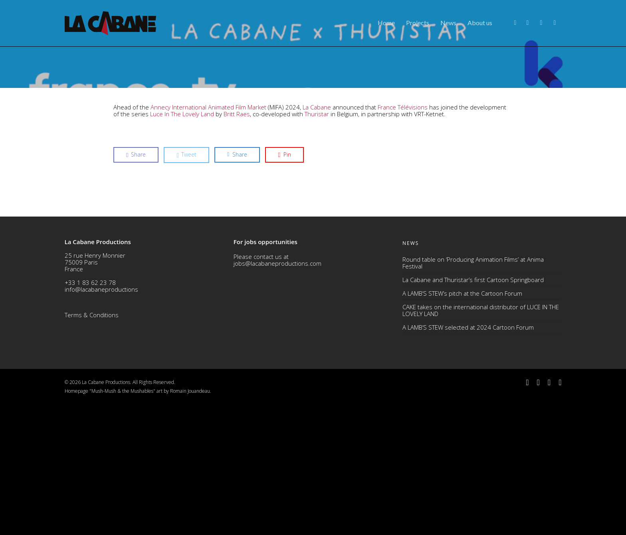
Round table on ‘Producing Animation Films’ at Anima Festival (473, 394)
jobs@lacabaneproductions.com (277, 395)
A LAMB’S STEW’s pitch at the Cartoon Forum (462, 425)
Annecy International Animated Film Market (208, 239)
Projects (417, 22)
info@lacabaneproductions (101, 421)
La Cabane (317, 239)
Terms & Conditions (92, 446)
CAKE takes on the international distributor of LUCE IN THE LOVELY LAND (480, 441)
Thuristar (317, 246)
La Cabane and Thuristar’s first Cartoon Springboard (473, 411)
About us (480, 22)
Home (386, 22)
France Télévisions (403, 239)
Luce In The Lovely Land (182, 246)
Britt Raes (237, 246)
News (448, 22)
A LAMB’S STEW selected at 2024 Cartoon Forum (468, 459)
